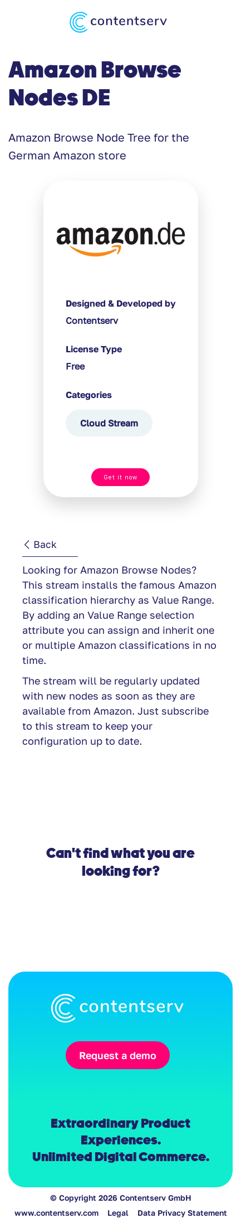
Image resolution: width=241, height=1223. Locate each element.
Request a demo (117, 1055)
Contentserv (92, 320)
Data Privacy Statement (182, 1212)
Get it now (120, 477)
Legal (118, 1212)
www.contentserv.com (56, 1212)
